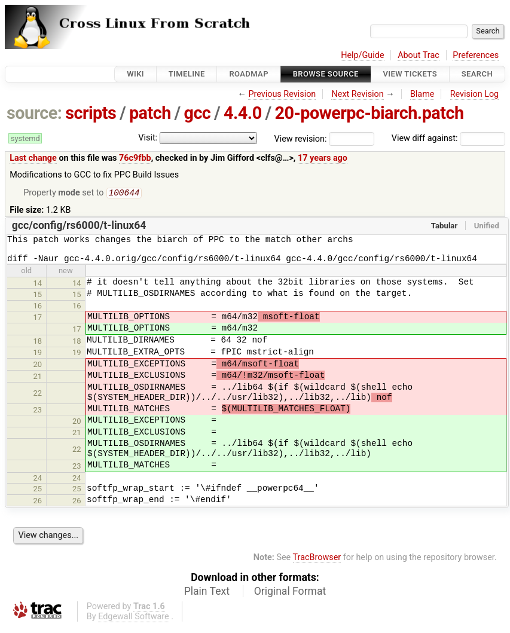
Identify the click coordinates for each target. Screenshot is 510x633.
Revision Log (474, 94)
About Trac (418, 55)
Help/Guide (362, 55)
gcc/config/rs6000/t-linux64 (79, 227)
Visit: (147, 138)
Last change (33, 158)
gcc (197, 113)
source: (34, 113)
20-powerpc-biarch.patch (368, 113)
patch (150, 113)
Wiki (135, 73)
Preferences (476, 55)
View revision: (300, 138)
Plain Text (207, 598)
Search (477, 73)
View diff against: (448, 138)
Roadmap (248, 73)
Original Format (290, 598)
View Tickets (410, 73)
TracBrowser (317, 564)
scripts (90, 113)
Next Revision (357, 94)
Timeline (187, 73)
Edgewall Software (133, 623)
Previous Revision (282, 94)
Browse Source (326, 73)
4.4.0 (243, 113)
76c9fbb (135, 158)
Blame (422, 94)
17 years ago (322, 158)
